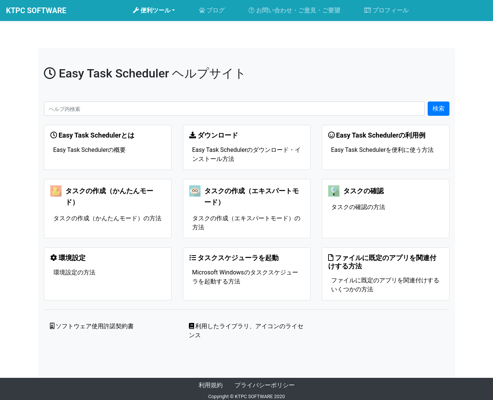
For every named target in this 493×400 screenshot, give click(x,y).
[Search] (234, 109)
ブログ (212, 10)
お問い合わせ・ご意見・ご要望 (294, 10)
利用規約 (211, 385)
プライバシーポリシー (265, 385)
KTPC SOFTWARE (36, 10)
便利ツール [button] (151, 10)
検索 (439, 108)
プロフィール (386, 10)
